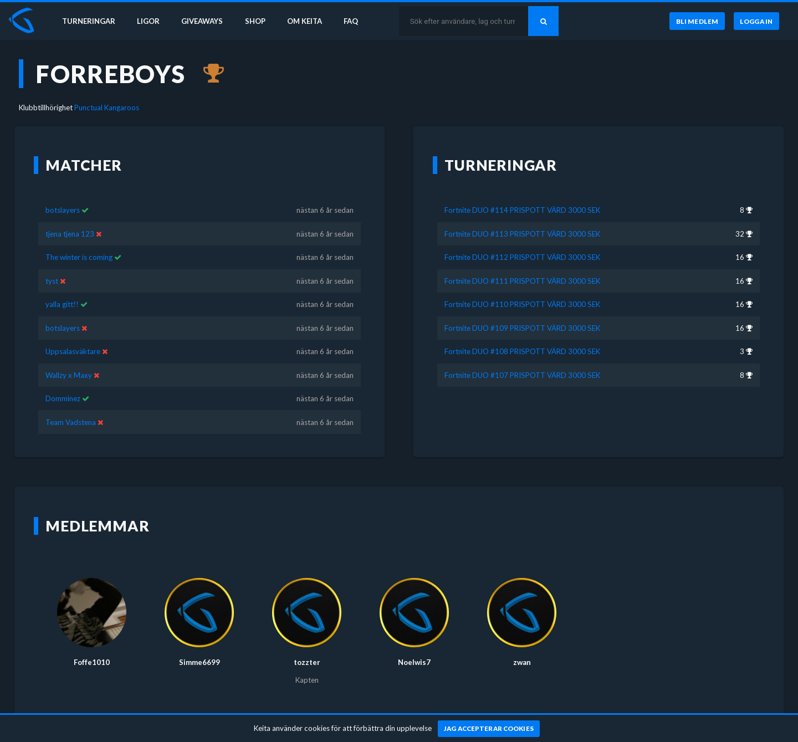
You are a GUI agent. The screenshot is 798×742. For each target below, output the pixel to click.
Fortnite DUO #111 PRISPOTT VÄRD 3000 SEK (522, 281)
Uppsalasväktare (72, 351)
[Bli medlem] (696, 21)
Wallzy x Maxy (68, 375)
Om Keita (308, 21)
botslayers (62, 210)
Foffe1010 (92, 662)
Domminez (62, 398)
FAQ (356, 21)
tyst (51, 281)
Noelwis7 (414, 662)
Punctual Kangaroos (106, 107)
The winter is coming (78, 257)
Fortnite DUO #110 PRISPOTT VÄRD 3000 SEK (522, 304)
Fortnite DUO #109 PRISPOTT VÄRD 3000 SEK (522, 328)
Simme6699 (199, 662)
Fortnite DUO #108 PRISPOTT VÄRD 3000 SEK (522, 351)
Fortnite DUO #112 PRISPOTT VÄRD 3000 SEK (522, 257)
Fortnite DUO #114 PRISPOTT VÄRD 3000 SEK (522, 210)
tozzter (307, 662)
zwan (522, 662)
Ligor (150, 21)
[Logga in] (756, 21)
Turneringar (90, 21)
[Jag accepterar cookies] (489, 728)
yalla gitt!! (62, 304)
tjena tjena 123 (69, 233)
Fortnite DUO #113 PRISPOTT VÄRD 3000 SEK (522, 233)
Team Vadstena (70, 422)
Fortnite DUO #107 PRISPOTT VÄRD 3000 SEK (522, 375)
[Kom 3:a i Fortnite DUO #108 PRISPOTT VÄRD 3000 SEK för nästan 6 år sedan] (208, 74)
